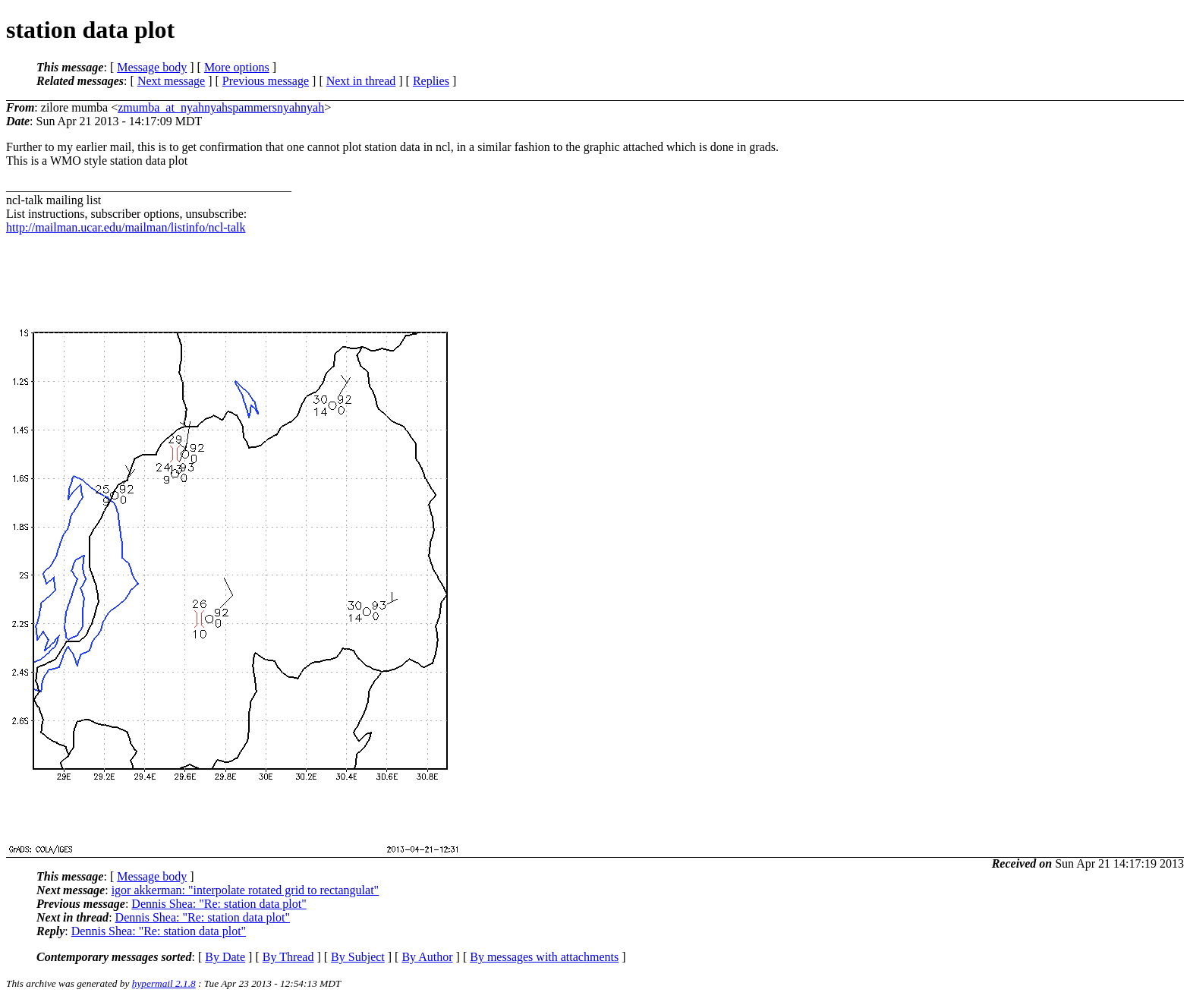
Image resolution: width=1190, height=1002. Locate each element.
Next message (171, 80)
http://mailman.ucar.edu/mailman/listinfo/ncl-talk (125, 227)
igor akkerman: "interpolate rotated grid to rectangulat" (245, 890)
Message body (152, 67)
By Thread (288, 956)
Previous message (265, 80)
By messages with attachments (544, 956)
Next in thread (361, 80)
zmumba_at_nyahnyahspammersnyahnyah (221, 107)
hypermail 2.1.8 (164, 983)
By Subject (358, 956)
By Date (225, 956)
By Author (426, 956)
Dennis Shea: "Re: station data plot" (218, 903)
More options (236, 67)
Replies (431, 80)
